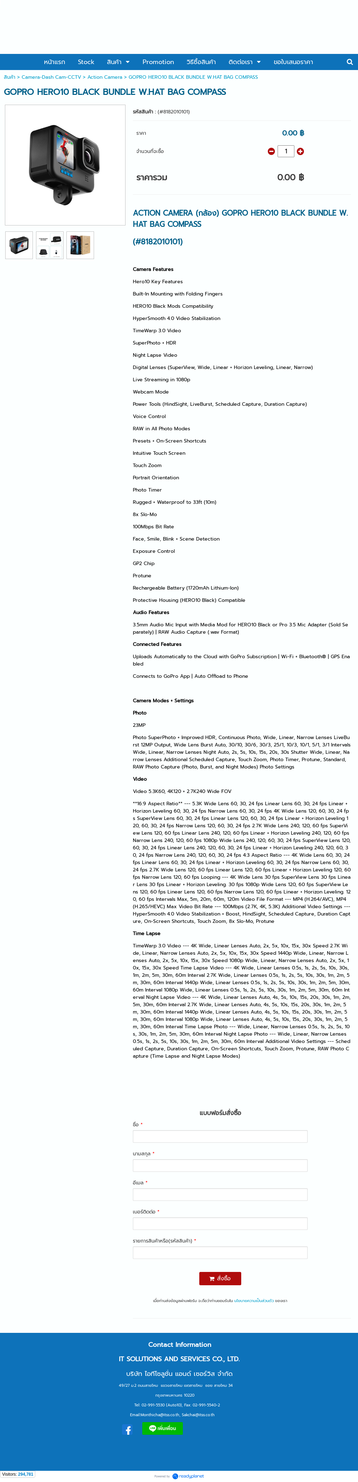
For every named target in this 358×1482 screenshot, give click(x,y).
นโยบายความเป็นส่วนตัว (254, 1301)
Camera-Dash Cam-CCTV (51, 77)
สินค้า (9, 77)
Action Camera (104, 77)
